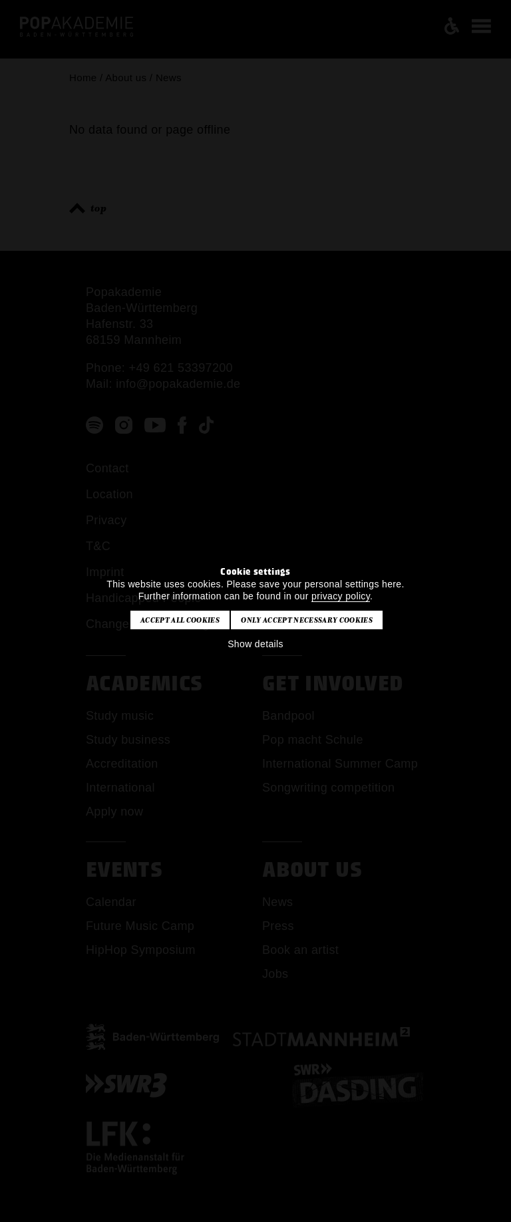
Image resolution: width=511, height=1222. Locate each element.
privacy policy (340, 596)
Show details (255, 644)
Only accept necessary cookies (306, 620)
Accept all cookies (180, 620)
